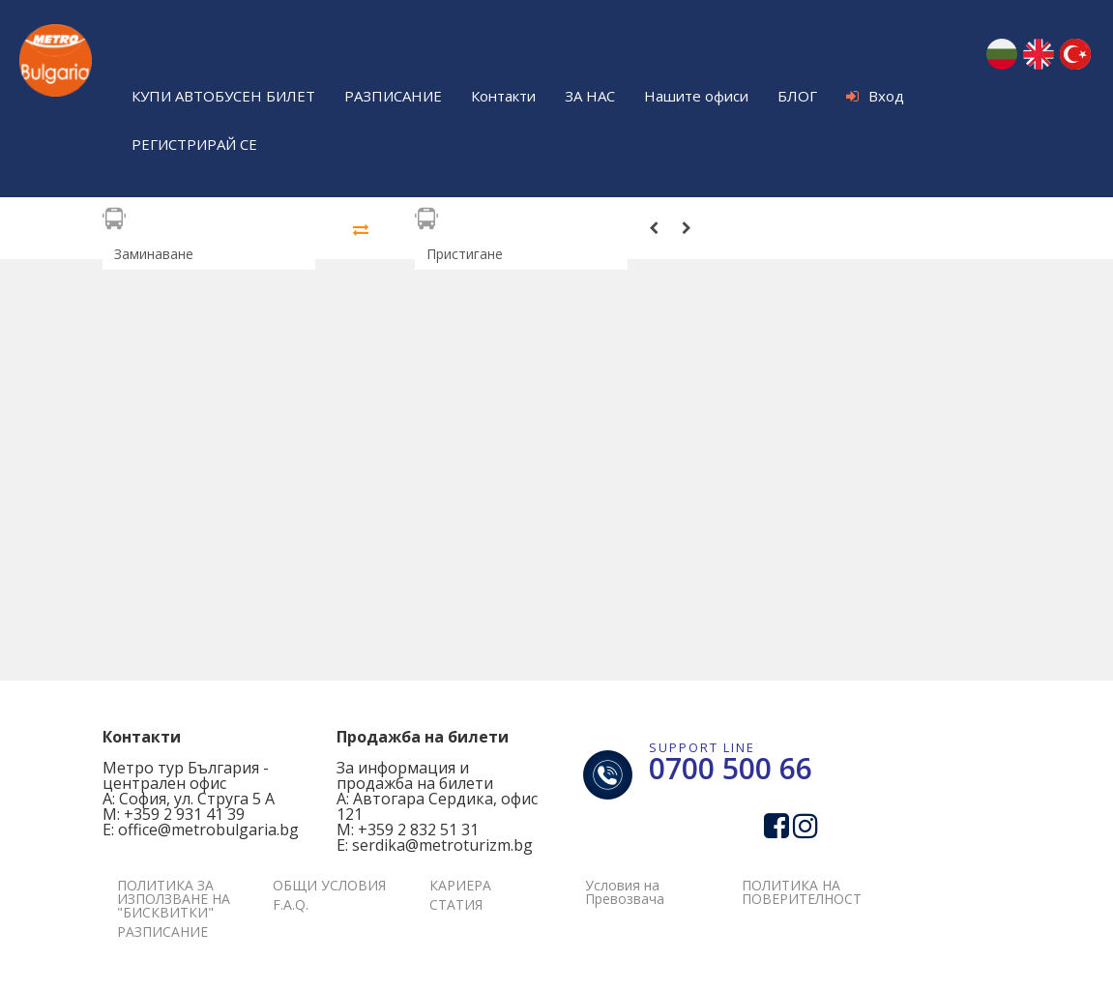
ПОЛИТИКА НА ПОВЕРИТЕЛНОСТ (802, 892)
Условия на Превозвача (624, 892)
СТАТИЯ (456, 904)
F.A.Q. (290, 904)
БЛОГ (797, 95)
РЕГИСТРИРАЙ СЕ (194, 144)
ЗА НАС (590, 95)
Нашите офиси (696, 95)
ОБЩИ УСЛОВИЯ (329, 885)
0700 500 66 (730, 768)
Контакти (503, 95)
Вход (875, 95)
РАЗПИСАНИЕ (393, 95)
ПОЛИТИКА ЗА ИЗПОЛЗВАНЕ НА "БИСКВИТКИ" (173, 898)
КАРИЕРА (460, 885)
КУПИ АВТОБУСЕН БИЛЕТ (223, 95)
